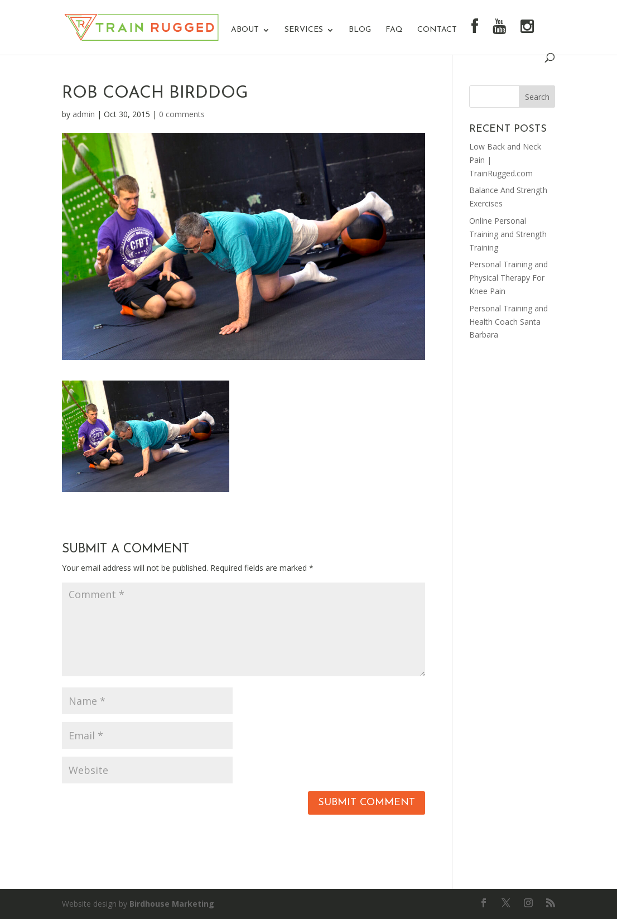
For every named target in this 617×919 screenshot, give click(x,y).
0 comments (182, 114)
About (245, 30)
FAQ (394, 30)
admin (84, 114)
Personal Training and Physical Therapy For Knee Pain (508, 277)
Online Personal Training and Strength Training (508, 234)
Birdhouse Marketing (171, 903)
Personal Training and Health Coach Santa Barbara (508, 321)
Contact (437, 30)
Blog (360, 30)
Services (304, 30)
